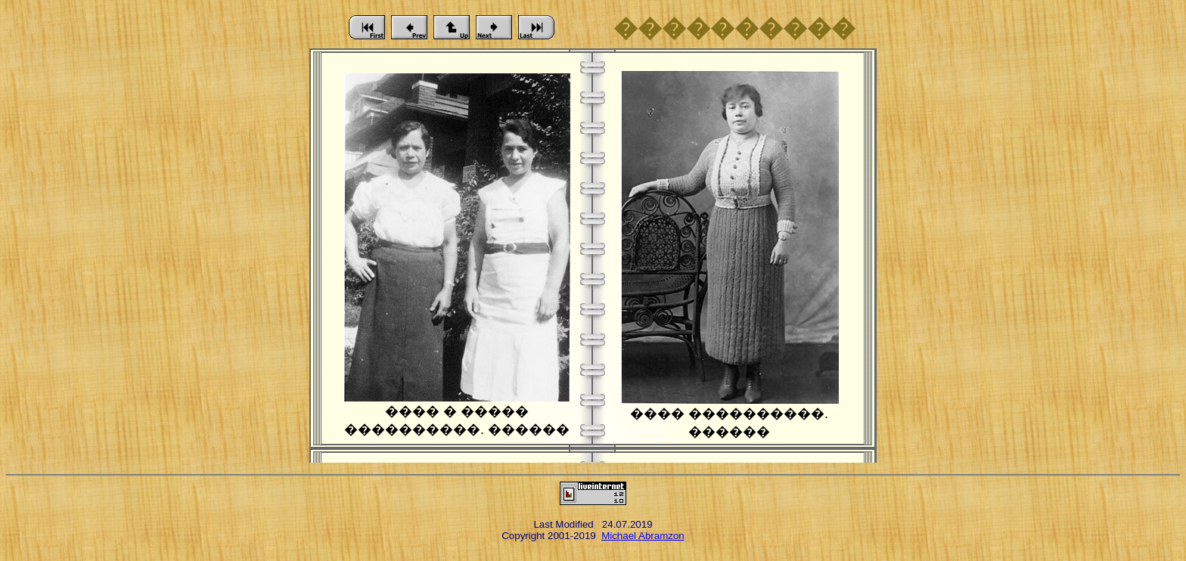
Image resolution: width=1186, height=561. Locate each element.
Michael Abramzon (643, 535)
